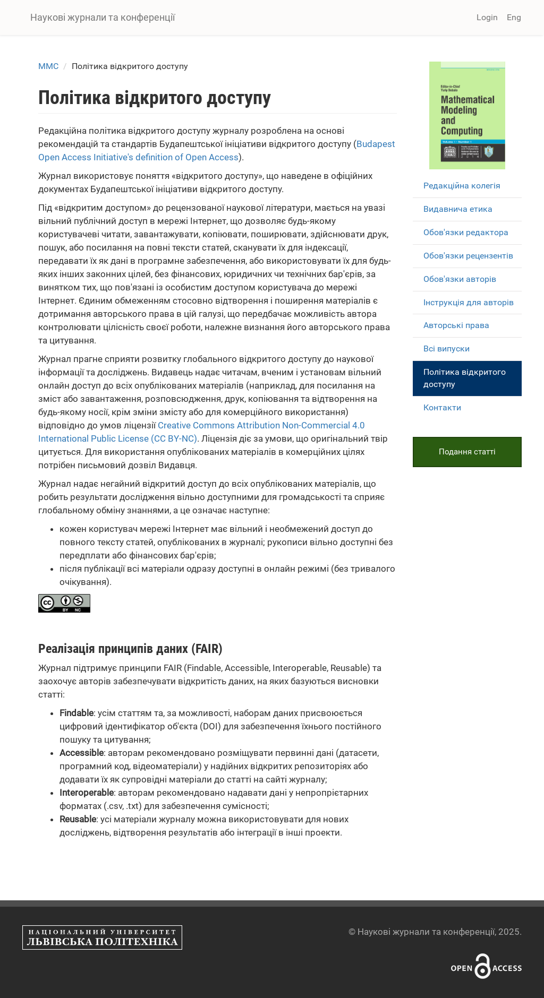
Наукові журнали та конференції (102, 17)
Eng (514, 17)
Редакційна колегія (461, 185)
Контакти (442, 407)
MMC (48, 66)
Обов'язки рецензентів (468, 256)
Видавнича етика (457, 209)
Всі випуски (446, 348)
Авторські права (456, 325)
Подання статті (467, 452)
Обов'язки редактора (465, 232)
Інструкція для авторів (468, 302)
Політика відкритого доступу (464, 378)
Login (487, 17)
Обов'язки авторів (459, 279)
